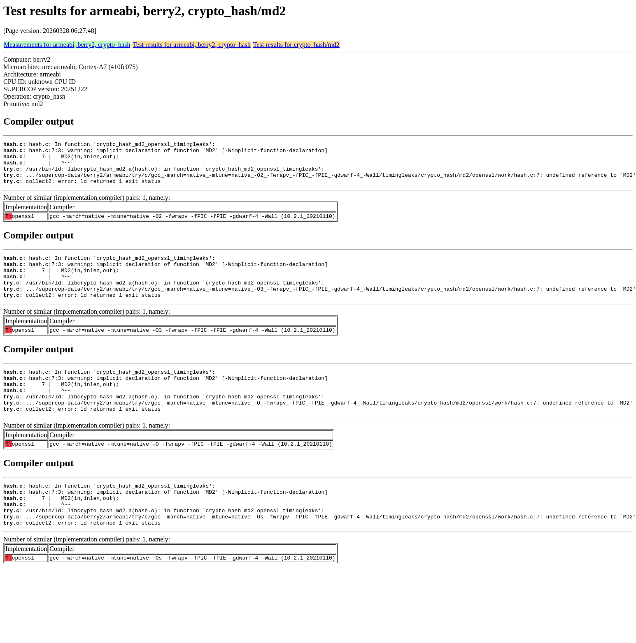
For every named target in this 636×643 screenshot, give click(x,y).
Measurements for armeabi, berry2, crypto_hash (67, 44)
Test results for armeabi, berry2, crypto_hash (191, 44)
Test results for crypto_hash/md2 (296, 44)
